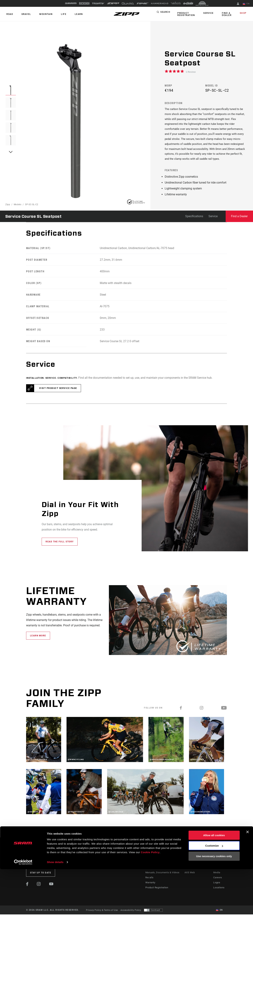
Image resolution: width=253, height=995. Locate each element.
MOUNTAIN (40, 14)
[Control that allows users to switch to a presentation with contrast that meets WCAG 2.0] (153, 920)
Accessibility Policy (131, 920)
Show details (55, 987)
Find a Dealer (225, 14)
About (217, 872)
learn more (38, 646)
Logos (217, 893)
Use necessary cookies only (214, 982)
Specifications (194, 226)
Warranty (151, 893)
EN (247, 4)
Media (217, 882)
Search (165, 13)
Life (55, 14)
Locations (219, 898)
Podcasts (135, 877)
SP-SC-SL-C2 (31, 214)
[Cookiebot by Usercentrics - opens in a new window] (23, 988)
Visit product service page (58, 398)
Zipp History (220, 877)
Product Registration (185, 14)
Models (17, 214)
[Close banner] (247, 958)
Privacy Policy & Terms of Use (102, 920)
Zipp (7, 214)
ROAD (8, 14)
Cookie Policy (150, 978)
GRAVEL (23, 14)
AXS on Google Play (195, 877)
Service (210, 13)
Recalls (149, 887)
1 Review (191, 72)
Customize (214, 971)
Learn (69, 14)
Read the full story (60, 552)
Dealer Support (154, 877)
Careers (218, 887)
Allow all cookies (214, 961)
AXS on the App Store (196, 872)
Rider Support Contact (158, 872)
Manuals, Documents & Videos (162, 882)
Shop (244, 13)
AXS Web (189, 882)
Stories (133, 872)
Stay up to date (40, 883)
